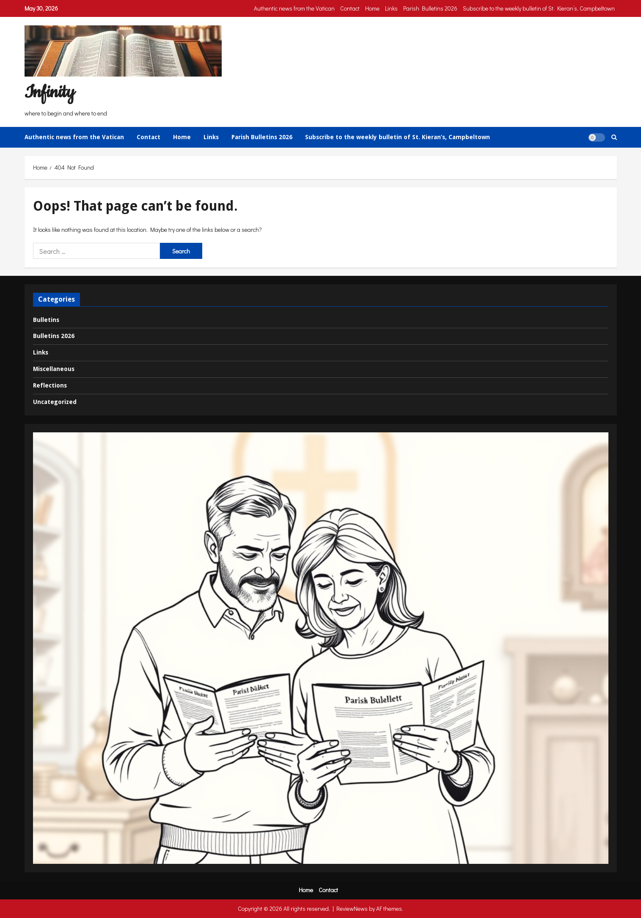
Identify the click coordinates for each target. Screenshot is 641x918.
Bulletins (46, 319)
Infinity (49, 92)
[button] (596, 137)
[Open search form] (614, 137)
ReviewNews (352, 908)
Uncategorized (55, 402)
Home (372, 8)
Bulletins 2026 (53, 336)
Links (391, 8)
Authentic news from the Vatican (294, 8)
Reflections (50, 385)
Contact (350, 8)
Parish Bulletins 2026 (430, 8)
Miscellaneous (53, 369)
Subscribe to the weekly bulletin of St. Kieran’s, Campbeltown (539, 8)
